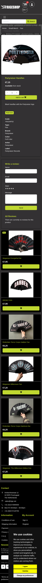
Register (26, 524)
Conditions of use (8, 520)
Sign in (25, 520)
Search (31, 21)
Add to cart (21, 97)
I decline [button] (25, 571)
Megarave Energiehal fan (12, 258)
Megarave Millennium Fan (12, 384)
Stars (7, 186)
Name (7, 167)
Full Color (8, 139)
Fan (21, 28)
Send (21, 208)
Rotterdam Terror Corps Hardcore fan (16, 426)
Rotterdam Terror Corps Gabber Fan (16, 342)
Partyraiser (9, 133)
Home (4, 28)
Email (7, 177)
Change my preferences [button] (25, 575)
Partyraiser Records (12, 151)
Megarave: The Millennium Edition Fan (17, 468)
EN (24, 10)
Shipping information (9, 524)
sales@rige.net (10, 501)
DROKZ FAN (7, 300)
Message (8, 193)
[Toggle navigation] (5, 17)
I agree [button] (25, 566)
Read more (9, 112)
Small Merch (13, 28)
